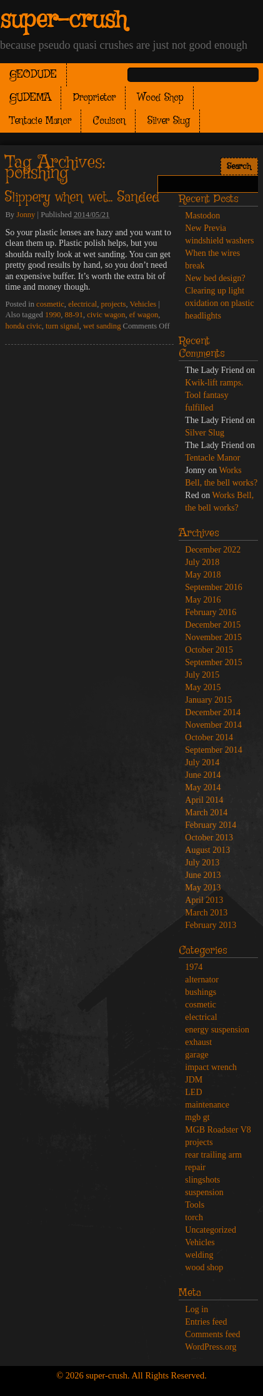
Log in (196, 1309)
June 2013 (203, 875)
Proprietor (94, 97)
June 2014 (203, 775)
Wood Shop (160, 97)
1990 (53, 314)
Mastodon (202, 215)
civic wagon (106, 314)
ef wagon (144, 314)
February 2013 (210, 925)
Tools (194, 1205)
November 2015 (213, 637)
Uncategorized (210, 1230)
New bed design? (215, 278)
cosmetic (50, 304)
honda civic (23, 326)
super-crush (63, 21)
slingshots (202, 1180)
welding (199, 1255)
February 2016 (210, 612)
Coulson (109, 121)
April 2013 (204, 900)
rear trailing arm (213, 1154)
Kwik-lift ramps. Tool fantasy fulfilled (214, 395)
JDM (193, 1079)
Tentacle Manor (40, 121)
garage (196, 1054)
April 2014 (204, 800)
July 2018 (202, 562)
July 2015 (202, 675)
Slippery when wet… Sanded (82, 197)
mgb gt (197, 1117)
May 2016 (203, 599)
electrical (82, 304)
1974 (193, 967)
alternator (202, 979)
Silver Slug (168, 121)
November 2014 (213, 725)
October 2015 (209, 650)
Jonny (25, 214)
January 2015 (208, 700)
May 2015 (203, 687)
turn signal (62, 326)
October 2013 (209, 837)
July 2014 (202, 762)
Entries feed (206, 1322)
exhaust (198, 1042)
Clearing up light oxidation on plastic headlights (219, 303)
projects (113, 304)
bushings (200, 992)
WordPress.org (210, 1347)
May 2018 (203, 574)
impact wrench (211, 1067)
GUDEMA (30, 97)
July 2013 (202, 862)
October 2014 (209, 737)
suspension (204, 1192)
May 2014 (203, 787)
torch (194, 1217)
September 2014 (213, 750)
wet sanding (102, 326)
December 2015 (213, 624)
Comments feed (212, 1334)
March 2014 (206, 812)
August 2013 (207, 850)
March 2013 (206, 912)
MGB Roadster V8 (218, 1129)
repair (195, 1167)
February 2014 (210, 825)
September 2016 (213, 587)
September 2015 (213, 662)
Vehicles (143, 304)
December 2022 (213, 549)
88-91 (74, 314)
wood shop (204, 1267)
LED (193, 1092)
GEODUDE (33, 74)
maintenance (207, 1104)
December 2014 (213, 712)
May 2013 (203, 887)
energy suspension (217, 1029)
